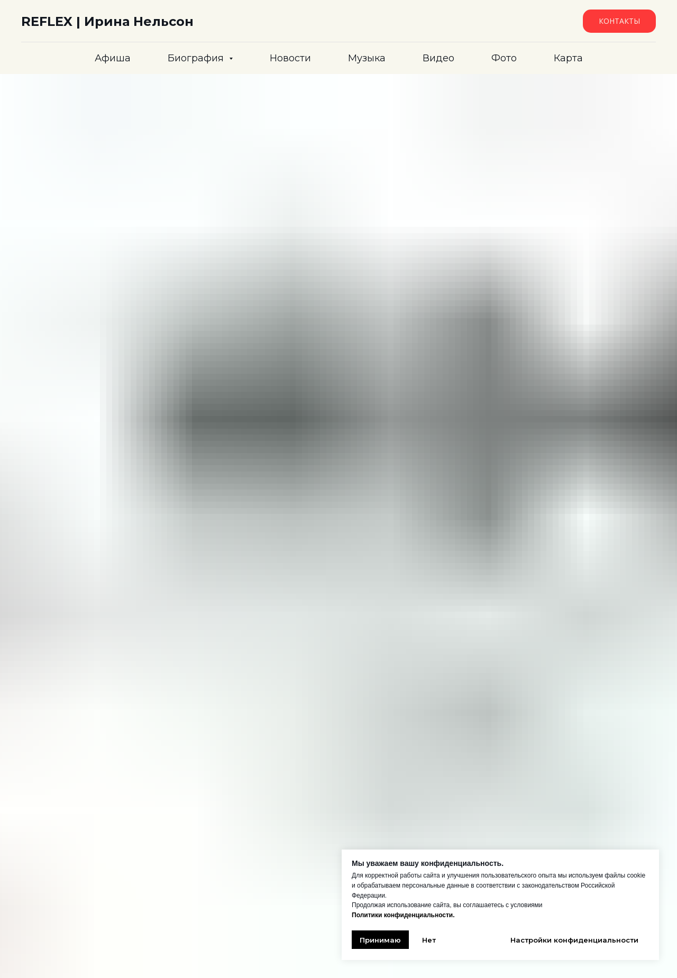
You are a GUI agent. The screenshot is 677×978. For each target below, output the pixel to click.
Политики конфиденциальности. (403, 915)
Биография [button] (197, 58)
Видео (438, 58)
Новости (290, 58)
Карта (568, 58)
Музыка (367, 58)
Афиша (113, 58)
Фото (504, 58)
